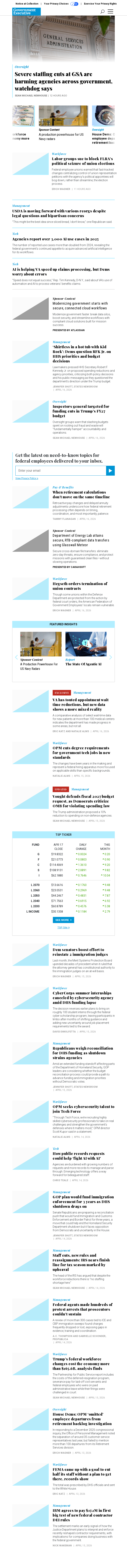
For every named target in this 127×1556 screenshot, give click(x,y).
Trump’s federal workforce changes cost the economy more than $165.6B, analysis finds (81, 1364)
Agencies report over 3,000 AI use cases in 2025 (55, 239)
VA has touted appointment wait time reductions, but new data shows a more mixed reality (80, 704)
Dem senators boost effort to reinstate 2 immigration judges (80, 952)
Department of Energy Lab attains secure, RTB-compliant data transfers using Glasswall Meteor (81, 540)
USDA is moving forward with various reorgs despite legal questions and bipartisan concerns (59, 213)
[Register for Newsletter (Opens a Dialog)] (110, 470)
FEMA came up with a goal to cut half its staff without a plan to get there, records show (82, 1474)
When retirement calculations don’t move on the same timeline (81, 494)
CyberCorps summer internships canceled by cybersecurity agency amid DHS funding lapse (83, 998)
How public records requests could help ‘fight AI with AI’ (79, 1156)
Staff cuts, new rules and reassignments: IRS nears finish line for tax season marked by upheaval (81, 1262)
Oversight (22, 67)
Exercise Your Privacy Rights (100, 3)
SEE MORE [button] (63, 919)
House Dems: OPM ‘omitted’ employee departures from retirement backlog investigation (82, 1419)
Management (21, 206)
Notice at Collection (27, 3)
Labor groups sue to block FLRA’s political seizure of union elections (83, 161)
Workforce (59, 154)
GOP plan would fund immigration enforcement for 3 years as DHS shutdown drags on (83, 1202)
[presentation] (17, 125)
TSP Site (63, 927)
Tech (15, 234)
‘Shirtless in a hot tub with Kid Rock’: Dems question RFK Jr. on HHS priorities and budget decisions (82, 353)
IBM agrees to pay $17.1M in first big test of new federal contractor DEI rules (83, 1515)
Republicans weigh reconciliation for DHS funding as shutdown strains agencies (83, 1053)
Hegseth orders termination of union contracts (80, 586)
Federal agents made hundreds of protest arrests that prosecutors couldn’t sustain (83, 1309)
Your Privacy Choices (61, 4)
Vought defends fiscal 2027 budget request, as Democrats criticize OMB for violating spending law (83, 801)
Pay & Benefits (63, 487)
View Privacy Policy (26, 478)
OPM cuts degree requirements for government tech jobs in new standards (81, 753)
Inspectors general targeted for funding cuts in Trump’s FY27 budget (81, 411)
